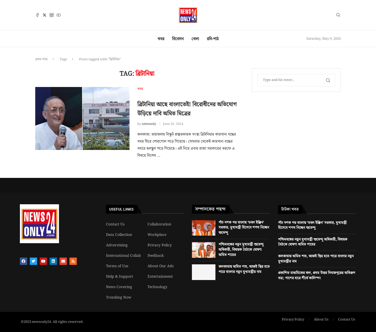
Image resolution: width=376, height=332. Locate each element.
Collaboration (159, 224)
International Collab (123, 256)
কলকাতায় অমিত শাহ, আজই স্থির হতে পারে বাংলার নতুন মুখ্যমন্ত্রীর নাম (244, 269)
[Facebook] (37, 15)
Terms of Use (117, 266)
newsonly (149, 123)
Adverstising (117, 245)
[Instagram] (51, 15)
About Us (321, 319)
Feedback (156, 256)
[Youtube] (58, 15)
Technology (157, 287)
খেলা (195, 39)
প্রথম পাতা (41, 59)
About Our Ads (161, 266)
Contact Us (115, 224)
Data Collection (119, 235)
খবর (160, 39)
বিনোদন (178, 39)
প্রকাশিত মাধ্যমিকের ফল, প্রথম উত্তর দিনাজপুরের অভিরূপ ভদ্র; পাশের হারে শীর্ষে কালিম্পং (316, 275)
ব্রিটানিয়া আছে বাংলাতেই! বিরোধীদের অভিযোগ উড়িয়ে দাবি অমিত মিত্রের (187, 109)
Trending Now (118, 297)
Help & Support (119, 276)
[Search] (338, 16)
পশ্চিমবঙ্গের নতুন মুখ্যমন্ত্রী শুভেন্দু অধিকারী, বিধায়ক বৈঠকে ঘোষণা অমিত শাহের (241, 250)
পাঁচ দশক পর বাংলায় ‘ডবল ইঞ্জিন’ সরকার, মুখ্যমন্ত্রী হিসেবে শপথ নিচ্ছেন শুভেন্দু (244, 228)
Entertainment (160, 276)
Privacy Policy (160, 245)
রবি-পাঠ (213, 39)
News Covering (119, 287)
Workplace (157, 235)
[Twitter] (44, 15)
